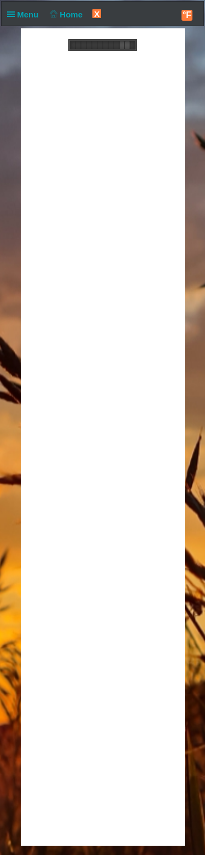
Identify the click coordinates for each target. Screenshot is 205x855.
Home (65, 14)
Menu (25, 14)
